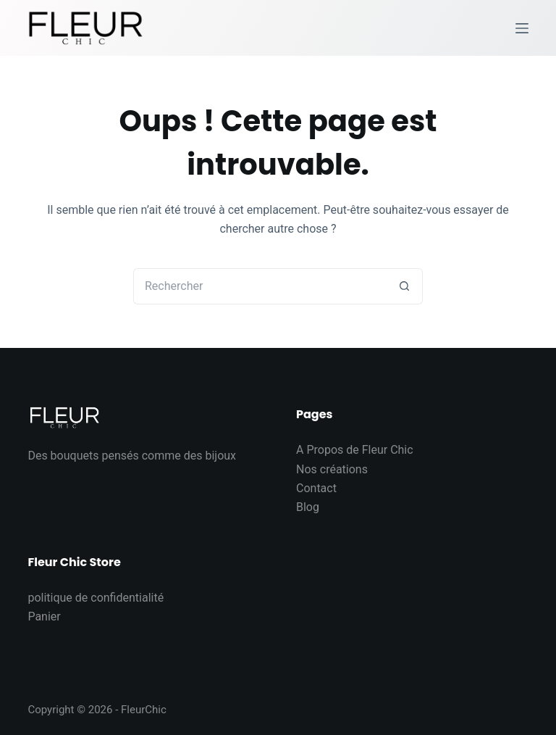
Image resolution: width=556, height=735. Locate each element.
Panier (44, 616)
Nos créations (332, 469)
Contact (316, 488)
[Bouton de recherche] (405, 286)
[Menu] (521, 28)
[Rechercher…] (260, 286)
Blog (307, 507)
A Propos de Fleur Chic (354, 450)
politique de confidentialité (96, 598)
